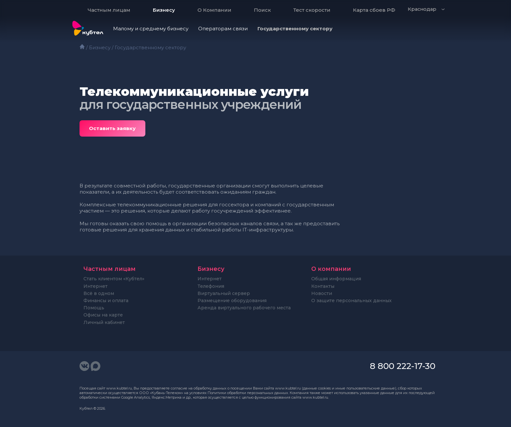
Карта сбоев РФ (374, 10)
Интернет (95, 286)
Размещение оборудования (232, 300)
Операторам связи (223, 28)
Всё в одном (98, 293)
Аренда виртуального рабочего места (244, 308)
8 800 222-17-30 (402, 366)
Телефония (210, 286)
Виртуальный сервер (223, 293)
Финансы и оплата (105, 300)
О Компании (214, 10)
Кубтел (86, 408)
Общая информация (336, 279)
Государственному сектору (294, 28)
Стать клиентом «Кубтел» (113, 279)
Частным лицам (109, 10)
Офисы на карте (103, 315)
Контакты (322, 286)
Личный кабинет (104, 322)
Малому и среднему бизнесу (150, 28)
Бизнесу (164, 10)
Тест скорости (311, 10)
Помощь (93, 308)
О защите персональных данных (351, 300)
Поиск (262, 10)
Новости (321, 293)
